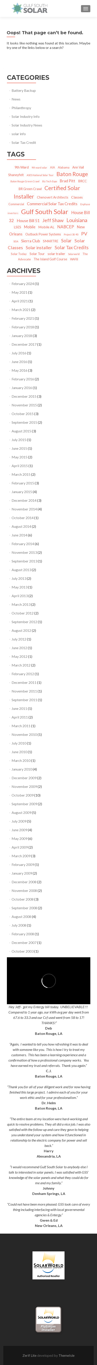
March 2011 (21, 726)
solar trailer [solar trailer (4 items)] (56, 253)
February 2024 (23, 283)
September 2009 (24, 804)
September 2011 (24, 700)
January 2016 (22, 387)
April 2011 (20, 717)
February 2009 (23, 864)
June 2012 (19, 648)
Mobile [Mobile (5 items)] (29, 227)
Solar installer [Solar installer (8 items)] (39, 247)
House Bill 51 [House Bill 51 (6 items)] (28, 220)
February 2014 (23, 544)
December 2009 (24, 778)
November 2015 (24, 405)
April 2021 (20, 301)
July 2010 (19, 743)
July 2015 (19, 440)
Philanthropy (21, 108)
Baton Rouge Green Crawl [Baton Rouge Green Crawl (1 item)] (24, 181)
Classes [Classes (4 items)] (77, 197)
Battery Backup (24, 90)
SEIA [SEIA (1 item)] (15, 241)
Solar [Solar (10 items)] (66, 240)
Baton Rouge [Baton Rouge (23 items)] (72, 174)
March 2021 (21, 309)
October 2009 (23, 795)
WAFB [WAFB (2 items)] (74, 259)
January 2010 (22, 769)
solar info (19, 134)
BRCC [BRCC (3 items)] (82, 181)
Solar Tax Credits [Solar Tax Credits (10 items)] (72, 247)
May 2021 (19, 292)
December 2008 (24, 882)
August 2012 (21, 630)
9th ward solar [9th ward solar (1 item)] (39, 167)
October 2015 (23, 414)
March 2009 (21, 856)
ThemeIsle (67, 1355)
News (16, 99)
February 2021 (23, 318)
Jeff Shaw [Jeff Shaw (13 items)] (53, 220)
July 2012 (19, 639)
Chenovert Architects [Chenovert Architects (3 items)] (52, 197)
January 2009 (22, 873)
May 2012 (19, 656)
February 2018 (23, 327)
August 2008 (21, 916)
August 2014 (21, 526)
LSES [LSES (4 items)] (17, 227)
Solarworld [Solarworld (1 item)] (74, 254)
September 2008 (24, 908)
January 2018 (22, 335)
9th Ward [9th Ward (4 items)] (21, 167)
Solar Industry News (27, 125)
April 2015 (20, 466)
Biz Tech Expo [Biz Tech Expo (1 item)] (49, 181)
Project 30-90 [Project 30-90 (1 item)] (71, 234)
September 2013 (24, 561)
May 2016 (19, 370)
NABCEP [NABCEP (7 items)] (65, 226)
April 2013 (20, 596)
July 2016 (19, 353)
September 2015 (24, 422)
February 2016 (23, 379)
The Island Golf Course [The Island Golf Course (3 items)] (50, 259)
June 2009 (19, 830)
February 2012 (23, 674)
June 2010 (19, 752)
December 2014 (24, 500)
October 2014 (23, 518)
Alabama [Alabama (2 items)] (63, 167)
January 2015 (22, 492)
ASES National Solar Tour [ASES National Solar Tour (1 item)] (40, 175)
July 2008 (19, 925)
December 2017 (24, 344)
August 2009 (21, 812)
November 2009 (24, 786)
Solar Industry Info (26, 116)
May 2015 (19, 457)
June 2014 (19, 535)
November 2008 (24, 890)
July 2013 (19, 578)
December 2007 (24, 942)
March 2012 (21, 665)
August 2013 (21, 570)
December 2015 (24, 396)
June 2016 (19, 361)
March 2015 (21, 474)
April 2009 (20, 847)
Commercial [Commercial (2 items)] (16, 204)
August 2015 (21, 431)
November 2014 (24, 509)
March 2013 (21, 604)
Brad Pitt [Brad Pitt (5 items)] (67, 181)
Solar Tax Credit (24, 142)
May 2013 (19, 587)
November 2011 (24, 691)
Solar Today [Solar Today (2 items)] (19, 254)
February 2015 (23, 483)
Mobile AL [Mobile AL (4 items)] (46, 227)
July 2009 (19, 821)
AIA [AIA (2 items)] (52, 167)
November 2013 (24, 552)
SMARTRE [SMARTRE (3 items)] (50, 241)
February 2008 (23, 934)
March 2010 (21, 760)
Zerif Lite (29, 1355)
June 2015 (19, 448)
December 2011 (24, 682)
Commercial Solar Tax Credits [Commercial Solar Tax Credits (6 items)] (52, 203)
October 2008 (23, 899)
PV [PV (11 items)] (84, 233)
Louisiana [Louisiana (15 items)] (77, 220)
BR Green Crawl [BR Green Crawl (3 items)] (30, 189)
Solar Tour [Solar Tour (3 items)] (37, 254)
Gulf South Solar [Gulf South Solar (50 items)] (44, 211)
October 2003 (23, 951)
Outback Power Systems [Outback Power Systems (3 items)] (43, 234)
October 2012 (23, 613)
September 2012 (24, 622)
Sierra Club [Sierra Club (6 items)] (30, 240)
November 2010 (24, 734)
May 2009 (19, 838)
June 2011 (19, 708)
